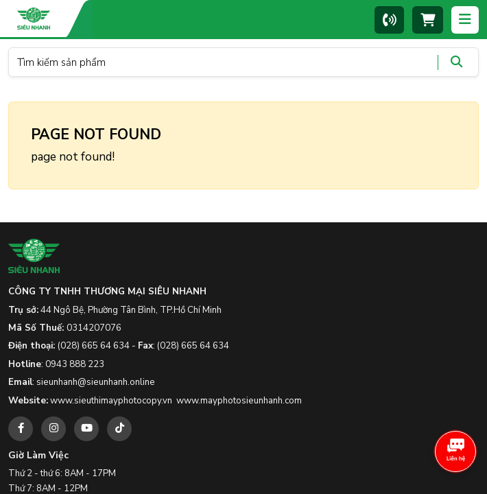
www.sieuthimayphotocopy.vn (111, 401)
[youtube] (86, 428)
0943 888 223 (74, 364)
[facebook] (20, 428)
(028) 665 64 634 (94, 346)
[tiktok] (119, 428)
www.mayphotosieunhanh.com (239, 401)
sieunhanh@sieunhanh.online (95, 382)
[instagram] (53, 428)
